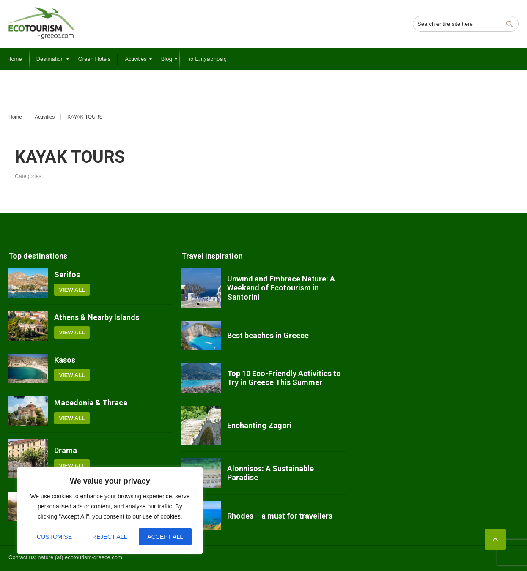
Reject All (109, 536)
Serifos (67, 274)
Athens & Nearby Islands (96, 317)
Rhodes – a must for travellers (279, 515)
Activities (45, 117)
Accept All (165, 536)
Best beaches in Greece (268, 335)
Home (15, 117)
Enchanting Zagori (259, 425)
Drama (65, 450)
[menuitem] (14, 59)
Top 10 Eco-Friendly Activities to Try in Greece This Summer (284, 378)
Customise (54, 536)
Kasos (64, 359)
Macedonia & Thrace (90, 402)
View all (72, 290)
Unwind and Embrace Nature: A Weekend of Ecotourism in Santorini (281, 287)
